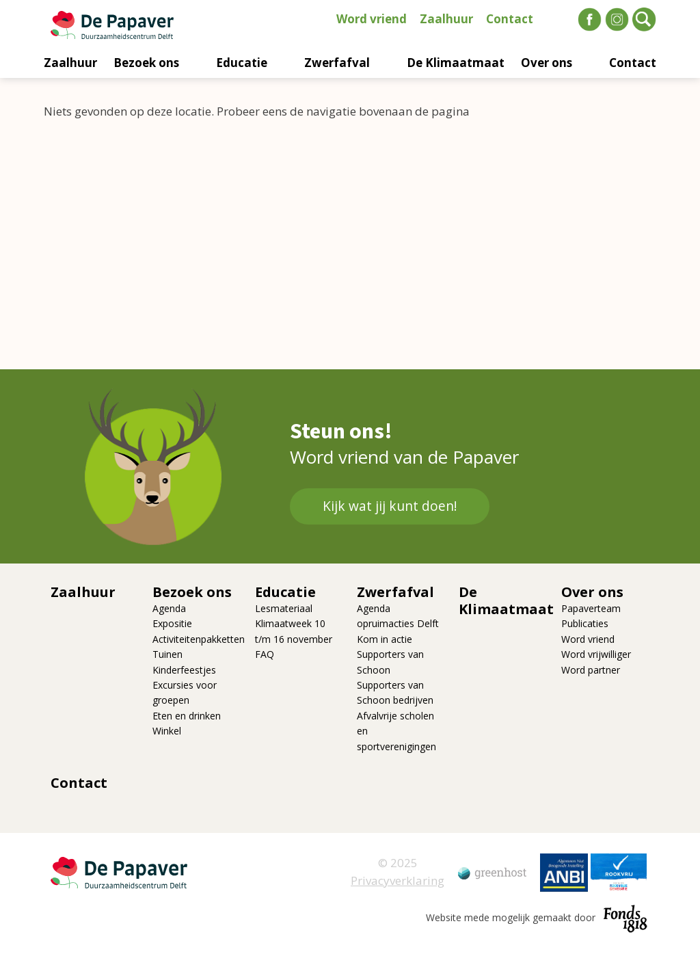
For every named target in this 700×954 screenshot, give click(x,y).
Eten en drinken (186, 715)
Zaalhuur (446, 19)
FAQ (264, 654)
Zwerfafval (337, 62)
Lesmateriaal (283, 608)
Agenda (169, 608)
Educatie (241, 62)
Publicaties (584, 623)
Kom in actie (384, 639)
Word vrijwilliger (596, 654)
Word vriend (371, 19)
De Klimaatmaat (455, 62)
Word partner (590, 669)
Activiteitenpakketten (198, 639)
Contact (509, 19)
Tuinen (167, 654)
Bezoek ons (146, 62)
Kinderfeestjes (184, 669)
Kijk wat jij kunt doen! (390, 506)
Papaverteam (591, 608)
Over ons (546, 62)
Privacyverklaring (397, 880)
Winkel (166, 730)
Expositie (172, 623)
